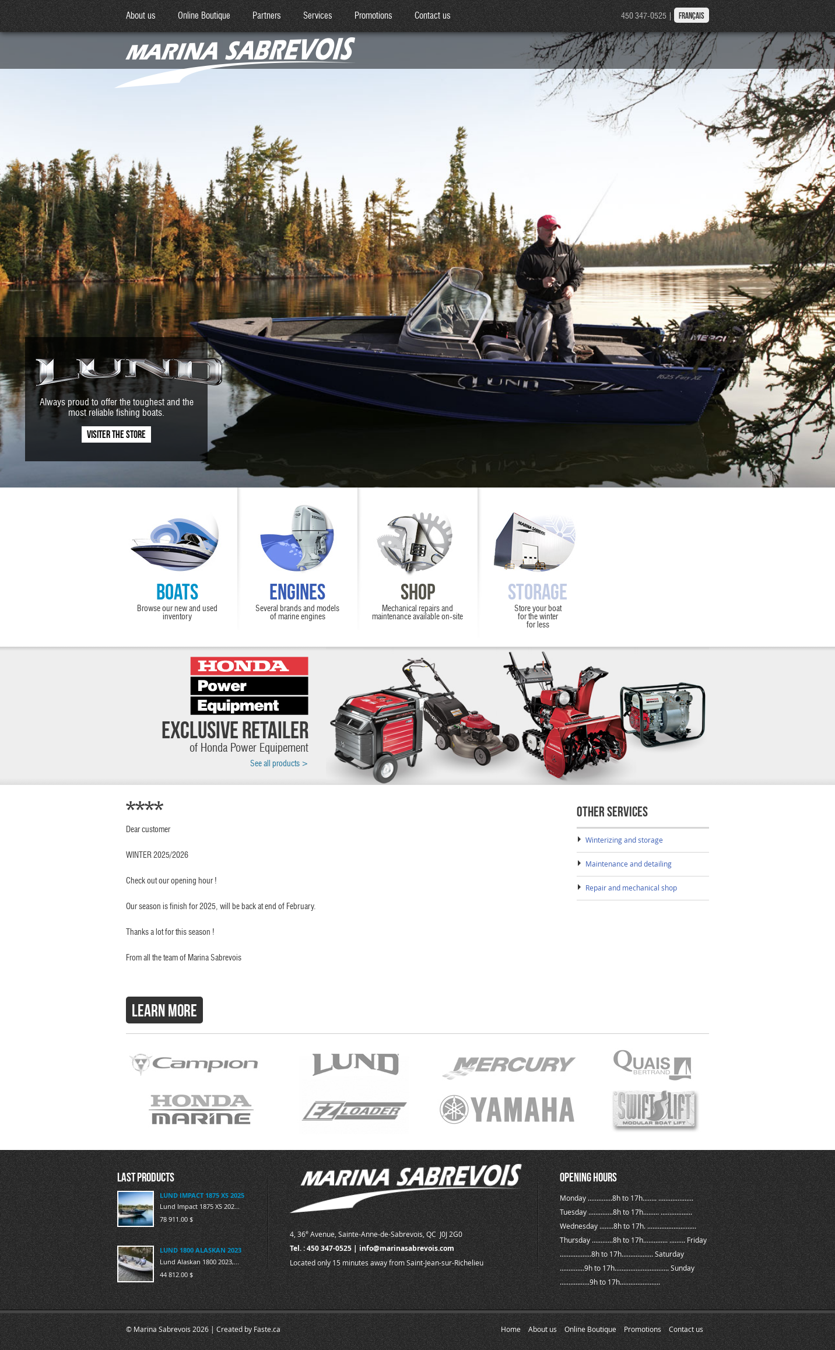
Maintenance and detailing (628, 863)
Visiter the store (116, 434)
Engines (297, 592)
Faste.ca (267, 1329)
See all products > (279, 764)
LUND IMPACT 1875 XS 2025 (202, 1195)
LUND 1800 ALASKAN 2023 (200, 1250)
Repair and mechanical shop (631, 887)
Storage (537, 592)
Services (317, 16)
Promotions (373, 16)
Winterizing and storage (624, 839)
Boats (177, 592)
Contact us (433, 16)
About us (141, 16)
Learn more (164, 1010)
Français (691, 15)
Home (511, 1329)
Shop (418, 592)
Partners (266, 16)
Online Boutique (204, 16)
